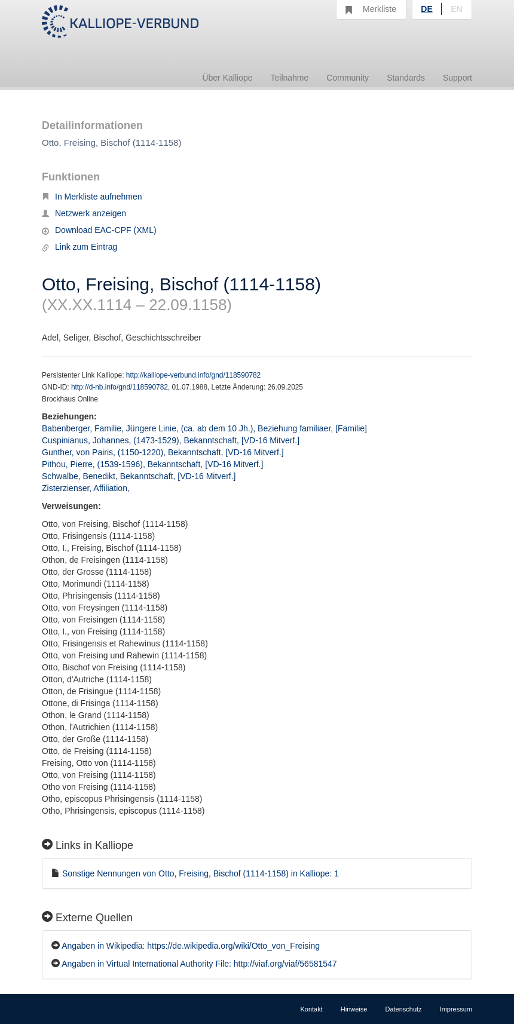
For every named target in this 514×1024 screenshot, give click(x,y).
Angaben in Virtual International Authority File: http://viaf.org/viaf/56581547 (199, 963)
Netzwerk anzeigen (84, 213)
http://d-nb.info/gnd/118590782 (119, 387)
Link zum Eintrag (79, 247)
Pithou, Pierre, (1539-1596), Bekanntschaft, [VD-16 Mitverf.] (152, 464)
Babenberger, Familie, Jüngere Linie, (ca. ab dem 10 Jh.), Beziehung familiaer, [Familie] (204, 428)
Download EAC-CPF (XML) (99, 230)
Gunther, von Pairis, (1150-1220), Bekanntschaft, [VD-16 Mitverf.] (163, 452)
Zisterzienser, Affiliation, (87, 488)
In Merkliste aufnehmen (92, 196)
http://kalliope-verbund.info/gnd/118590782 (193, 375)
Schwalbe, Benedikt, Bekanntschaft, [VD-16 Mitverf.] (139, 476)
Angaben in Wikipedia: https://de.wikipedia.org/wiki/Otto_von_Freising (191, 946)
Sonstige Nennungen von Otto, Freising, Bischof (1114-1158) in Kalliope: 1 (200, 873)
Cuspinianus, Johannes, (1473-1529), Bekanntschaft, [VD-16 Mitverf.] (170, 440)
